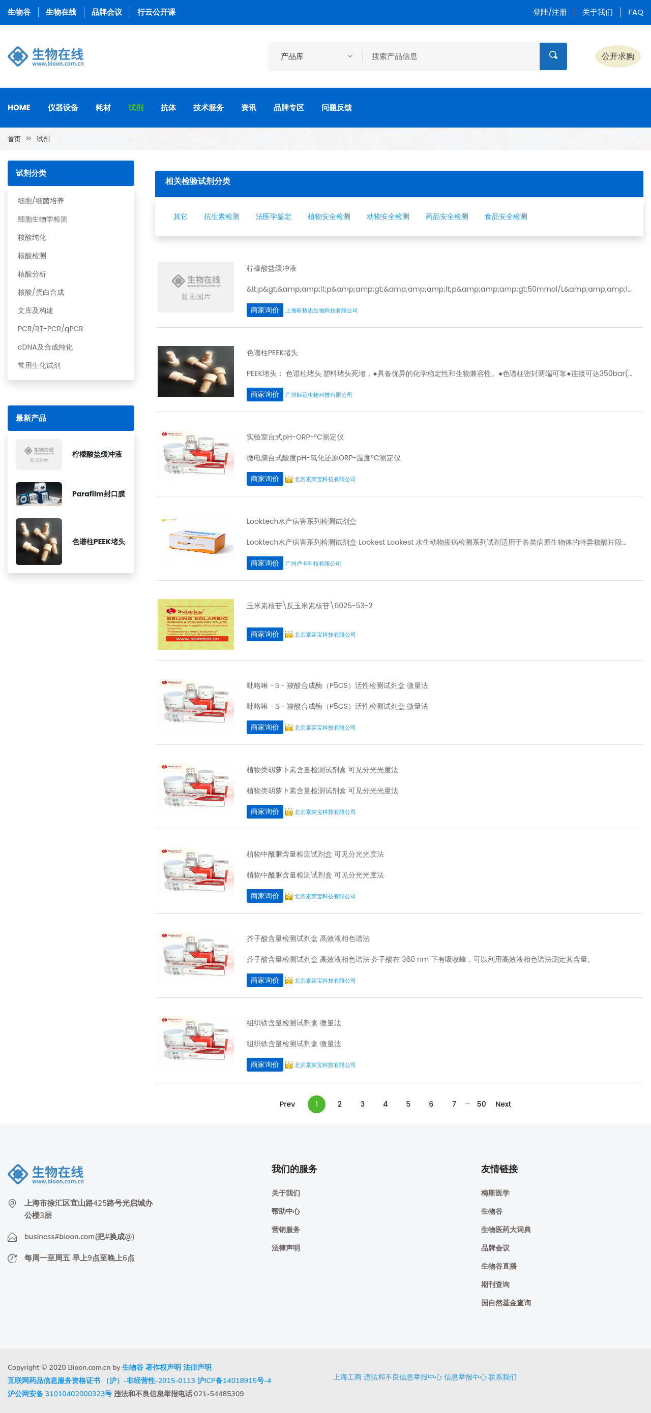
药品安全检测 (447, 216)
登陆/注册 (550, 12)
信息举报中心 (465, 1377)
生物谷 (19, 12)
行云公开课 (156, 12)
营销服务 (286, 1230)
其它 (180, 216)
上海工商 (347, 1377)
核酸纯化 (32, 237)
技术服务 (208, 107)
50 (481, 1104)
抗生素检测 (222, 216)
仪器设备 (63, 107)
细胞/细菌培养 (41, 201)
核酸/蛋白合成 (41, 292)
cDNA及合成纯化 (45, 347)
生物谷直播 (499, 1266)
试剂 (135, 107)
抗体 (168, 107)
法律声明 (286, 1248)
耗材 (103, 107)
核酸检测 (32, 255)
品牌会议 (107, 12)
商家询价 (265, 310)
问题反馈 (336, 107)
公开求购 (618, 56)
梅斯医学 (495, 1193)
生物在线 (61, 12)
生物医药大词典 (506, 1230)
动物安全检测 (388, 216)
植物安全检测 (329, 216)
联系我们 (502, 1377)
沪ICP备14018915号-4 (234, 1381)
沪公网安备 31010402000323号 (60, 1394)
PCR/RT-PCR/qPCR (50, 329)
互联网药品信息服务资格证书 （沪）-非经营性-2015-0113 (101, 1381)
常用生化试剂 (39, 365)
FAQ (635, 12)
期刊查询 (495, 1285)
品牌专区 (289, 107)
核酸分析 (32, 274)
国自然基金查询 (506, 1303)
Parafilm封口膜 (98, 494)
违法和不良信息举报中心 (403, 1377)
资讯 (248, 107)
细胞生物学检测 (43, 219)
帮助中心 (286, 1211)
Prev (287, 1104)
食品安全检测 (506, 216)
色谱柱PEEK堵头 (98, 542)
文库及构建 (35, 310)
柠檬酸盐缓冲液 (97, 454)
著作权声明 (163, 1367)
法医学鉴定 (273, 216)
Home (19, 107)
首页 (14, 139)
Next (503, 1104)
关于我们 (597, 12)
